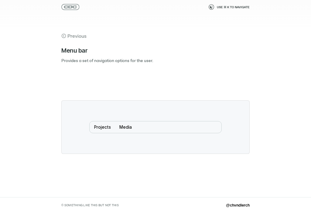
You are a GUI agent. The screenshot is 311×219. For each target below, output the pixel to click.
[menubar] (155, 127)
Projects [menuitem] (102, 127)
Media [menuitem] (125, 127)
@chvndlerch (238, 204)
